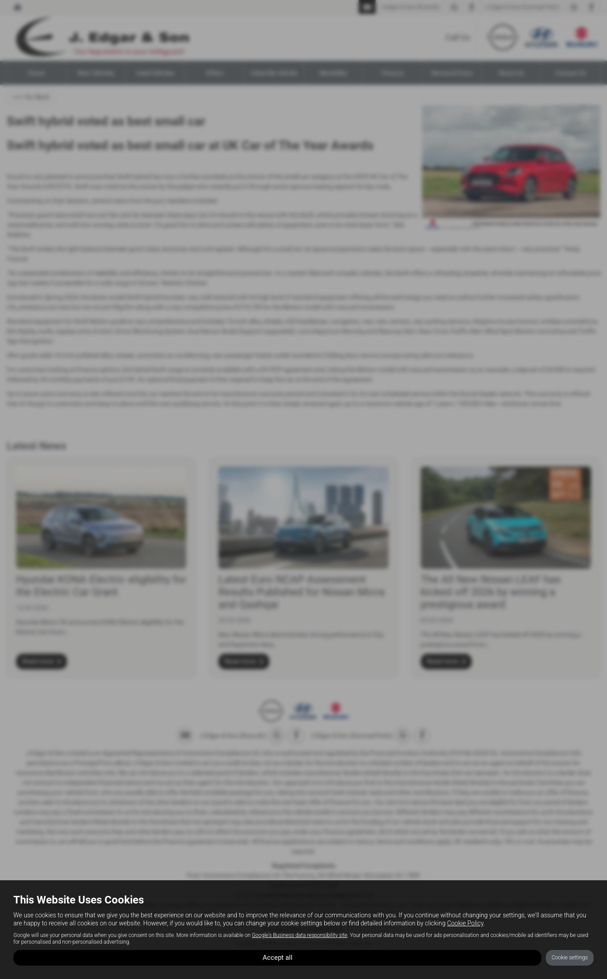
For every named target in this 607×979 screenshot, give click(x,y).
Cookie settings (570, 957)
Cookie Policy (465, 922)
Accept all (277, 957)
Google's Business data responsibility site (299, 934)
